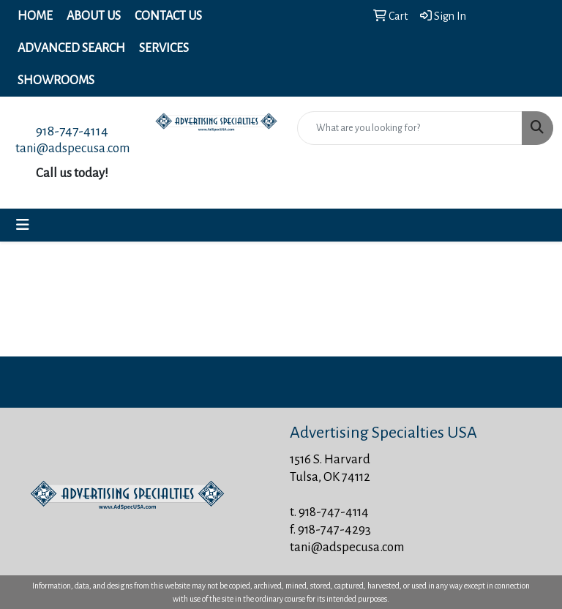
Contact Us (168, 16)
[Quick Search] (409, 128)
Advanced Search (71, 48)
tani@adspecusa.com (72, 148)
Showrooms (56, 80)
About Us (94, 16)
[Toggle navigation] (22, 225)
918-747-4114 (72, 131)
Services (164, 48)
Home (35, 16)
